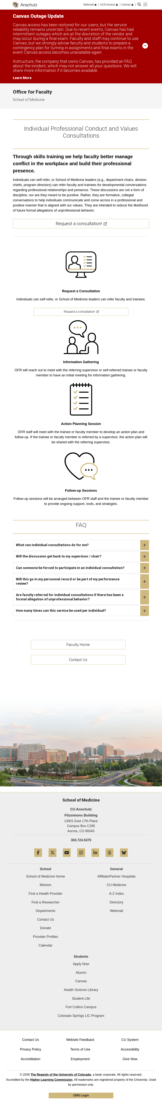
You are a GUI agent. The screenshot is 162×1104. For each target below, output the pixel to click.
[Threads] (109, 858)
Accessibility (130, 1049)
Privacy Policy (30, 1049)
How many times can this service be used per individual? (82, 611)
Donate (45, 928)
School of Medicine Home (45, 876)
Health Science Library (81, 990)
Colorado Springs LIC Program (81, 1016)
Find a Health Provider (45, 893)
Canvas (81, 981)
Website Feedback (80, 1040)
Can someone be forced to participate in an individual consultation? (82, 568)
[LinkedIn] (95, 858)
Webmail (116, 911)
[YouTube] (66, 858)
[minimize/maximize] (145, 45)
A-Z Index (116, 893)
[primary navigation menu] (145, 4)
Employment (80, 1059)
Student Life (81, 998)
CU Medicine (116, 885)
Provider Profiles (45, 937)
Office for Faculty (32, 92)
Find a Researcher (45, 902)
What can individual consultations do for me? (82, 545)
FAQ (128, 61)
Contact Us (45, 919)
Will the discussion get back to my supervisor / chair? (82, 556)
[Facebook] (38, 858)
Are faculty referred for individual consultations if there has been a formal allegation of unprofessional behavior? (82, 597)
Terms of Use (80, 1049)
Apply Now (81, 964)
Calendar (45, 945)
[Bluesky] (124, 858)
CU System (130, 1040)
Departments (45, 911)
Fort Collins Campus (80, 1007)
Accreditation (30, 1059)
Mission (45, 885)
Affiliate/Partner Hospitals (116, 876)
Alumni (81, 973)
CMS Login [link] (81, 1095)
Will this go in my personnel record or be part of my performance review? (82, 581)
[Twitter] (52, 858)
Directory (116, 902)
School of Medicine (29, 99)
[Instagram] (81, 858)
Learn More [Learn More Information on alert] (22, 78)
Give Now (130, 1059)
